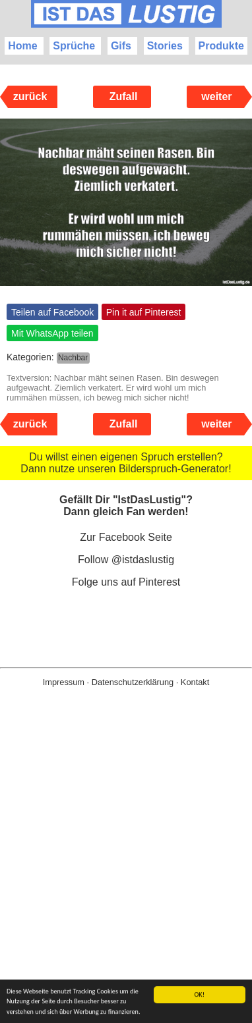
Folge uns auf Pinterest (126, 582)
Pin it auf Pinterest (143, 312)
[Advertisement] (126, 876)
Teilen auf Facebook (52, 312)
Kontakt (195, 682)
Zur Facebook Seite (126, 537)
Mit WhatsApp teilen (52, 333)
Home (22, 45)
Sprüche (74, 45)
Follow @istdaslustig (126, 559)
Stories (165, 45)
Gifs (121, 45)
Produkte (221, 45)
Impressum (63, 682)
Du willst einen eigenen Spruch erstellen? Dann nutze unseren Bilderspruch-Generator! (125, 462)
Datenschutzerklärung (132, 682)
